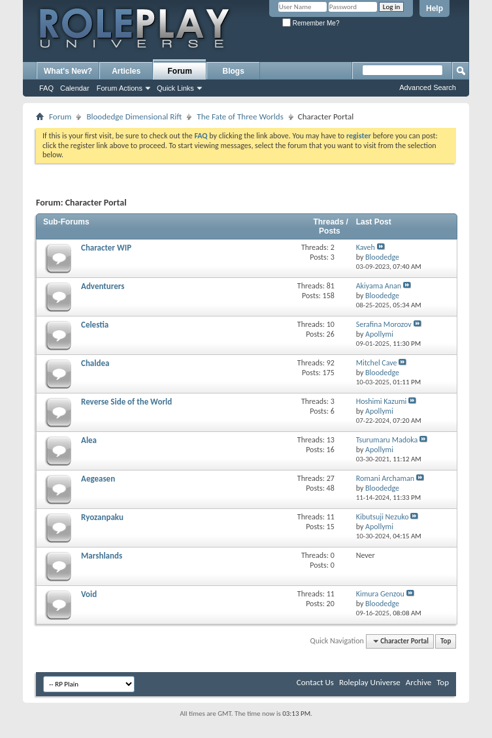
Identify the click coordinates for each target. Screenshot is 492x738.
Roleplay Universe (370, 682)
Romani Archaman (385, 478)
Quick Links (175, 88)
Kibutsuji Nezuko (382, 516)
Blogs (233, 71)
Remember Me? (310, 23)
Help (434, 8)
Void (89, 594)
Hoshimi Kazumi (381, 401)
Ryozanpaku (102, 517)
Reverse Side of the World (126, 402)
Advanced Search (427, 87)
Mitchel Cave (376, 362)
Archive (418, 682)
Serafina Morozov (384, 324)
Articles (126, 71)
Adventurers (102, 286)
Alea (89, 440)
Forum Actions (119, 88)
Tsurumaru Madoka (387, 439)
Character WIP (106, 248)
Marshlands (101, 556)
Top (445, 641)
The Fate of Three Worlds (240, 116)
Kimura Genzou (380, 593)
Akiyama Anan (379, 285)
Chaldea (95, 363)
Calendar (75, 88)
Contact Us (315, 682)
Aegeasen (98, 479)
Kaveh (365, 247)
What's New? (68, 71)
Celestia (94, 325)
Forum (180, 71)
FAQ (46, 88)
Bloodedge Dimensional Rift (134, 116)
